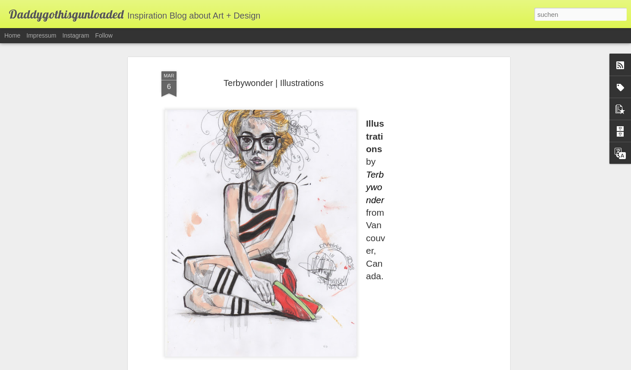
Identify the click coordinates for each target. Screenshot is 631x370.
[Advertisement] (433, 181)
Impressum (41, 35)
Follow (104, 35)
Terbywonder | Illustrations (274, 61)
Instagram (75, 35)
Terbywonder (375, 165)
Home (12, 35)
